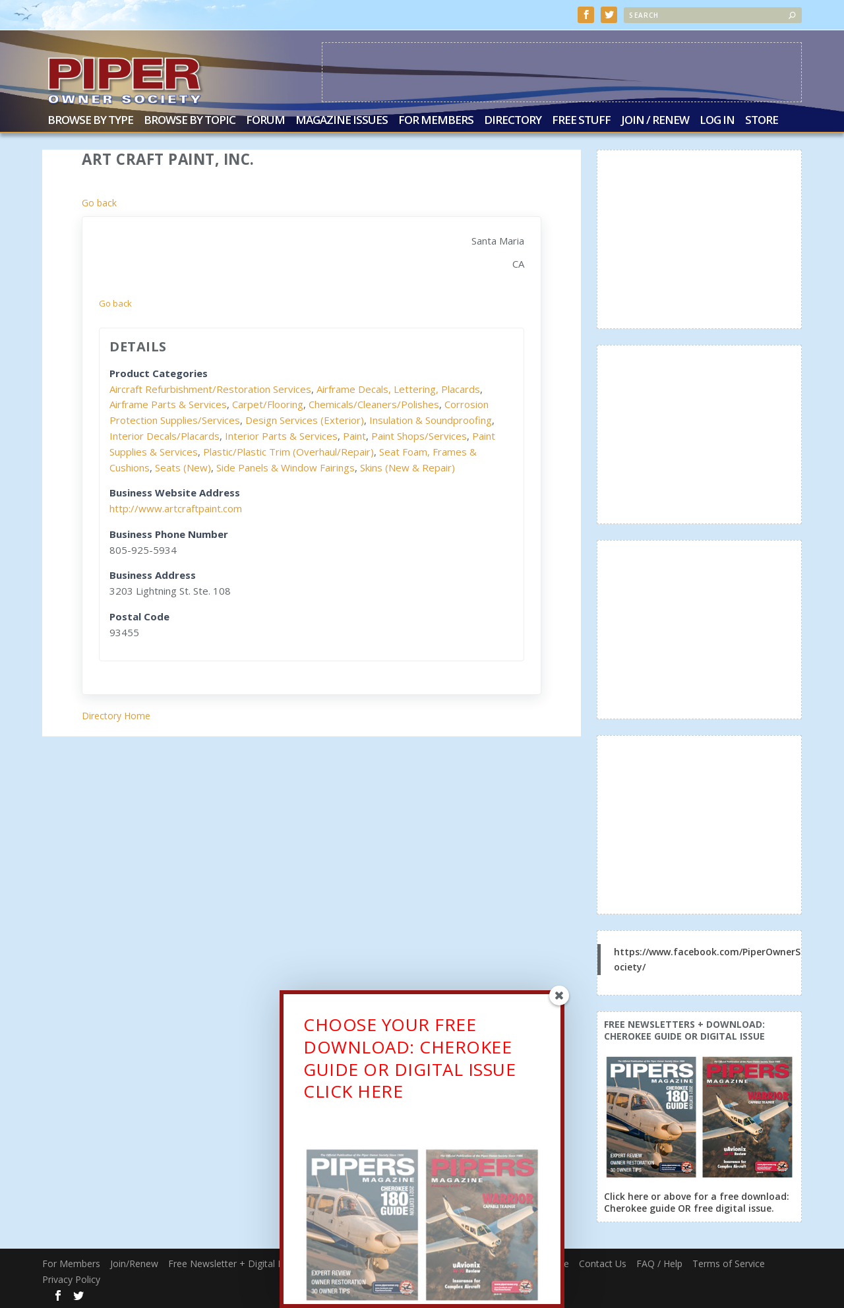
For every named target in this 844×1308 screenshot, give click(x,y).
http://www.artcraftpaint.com (175, 507)
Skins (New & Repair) (407, 466)
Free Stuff (581, 120)
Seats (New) (183, 466)
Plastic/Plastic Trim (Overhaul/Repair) (288, 451)
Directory (512, 120)
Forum (265, 120)
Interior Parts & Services (281, 435)
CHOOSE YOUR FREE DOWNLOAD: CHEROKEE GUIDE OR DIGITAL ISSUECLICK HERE (409, 1060)
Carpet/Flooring (267, 403)
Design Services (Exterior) (304, 419)
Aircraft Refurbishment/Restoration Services (210, 388)
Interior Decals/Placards (164, 435)
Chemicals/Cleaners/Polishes (374, 403)
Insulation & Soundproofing (430, 419)
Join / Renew (655, 120)
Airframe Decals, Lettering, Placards (398, 388)
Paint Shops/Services (419, 435)
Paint (354, 435)
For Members (435, 120)
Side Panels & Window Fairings (285, 466)
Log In (717, 120)
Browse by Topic (189, 120)
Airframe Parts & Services (168, 403)
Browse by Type (90, 120)
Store (761, 120)
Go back (99, 202)
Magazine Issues (341, 120)
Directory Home (116, 715)
